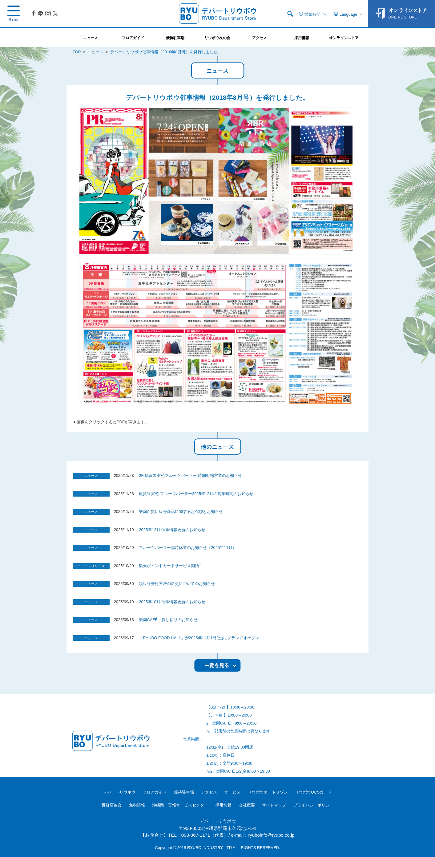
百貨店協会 (112, 805)
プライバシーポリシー (313, 805)
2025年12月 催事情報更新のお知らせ (172, 529)
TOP (77, 52)
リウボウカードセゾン (268, 792)
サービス (232, 792)
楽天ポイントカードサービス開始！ (171, 565)
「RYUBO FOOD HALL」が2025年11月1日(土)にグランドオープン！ (201, 638)
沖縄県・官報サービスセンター (180, 805)
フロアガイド (155, 792)
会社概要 (247, 805)
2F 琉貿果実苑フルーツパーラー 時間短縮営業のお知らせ (190, 475)
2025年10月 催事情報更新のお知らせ (172, 601)
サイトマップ (274, 805)
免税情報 (137, 805)
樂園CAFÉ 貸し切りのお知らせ (168, 619)
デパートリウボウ (119, 792)
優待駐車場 (184, 792)
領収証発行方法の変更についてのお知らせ (177, 583)
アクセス (209, 792)
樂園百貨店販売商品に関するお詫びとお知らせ (181, 511)
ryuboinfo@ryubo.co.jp (271, 835)
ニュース (95, 52)
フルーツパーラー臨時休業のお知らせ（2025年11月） (187, 547)
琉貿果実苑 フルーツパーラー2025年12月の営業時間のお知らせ (196, 493)
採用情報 (223, 805)
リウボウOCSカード (313, 792)
